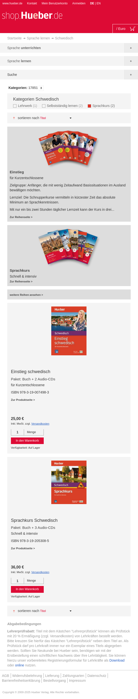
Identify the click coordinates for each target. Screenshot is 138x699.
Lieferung (52, 676)
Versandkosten (40, 423)
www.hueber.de (12, 3)
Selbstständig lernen (65, 106)
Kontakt (32, 3)
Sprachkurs (105, 106)
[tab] (69, 88)
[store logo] (32, 15)
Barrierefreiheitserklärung (21, 680)
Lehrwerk (28, 106)
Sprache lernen (38, 38)
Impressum (77, 680)
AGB (5, 676)
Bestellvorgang (54, 680)
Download (116, 660)
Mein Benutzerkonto (55, 3)
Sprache (24, 48)
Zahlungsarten (73, 676)
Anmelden (79, 3)
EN (98, 3)
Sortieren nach (28, 118)
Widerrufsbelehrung (27, 676)
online (19, 665)
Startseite (14, 38)
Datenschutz (96, 676)
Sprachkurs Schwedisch (34, 520)
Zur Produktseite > (23, 399)
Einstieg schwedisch (30, 371)
